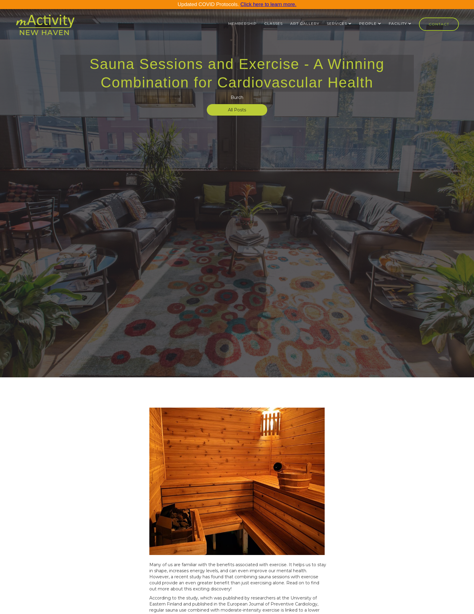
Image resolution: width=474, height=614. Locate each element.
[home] (45, 27)
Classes (273, 23)
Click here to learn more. (268, 4)
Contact (439, 24)
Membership (242, 23)
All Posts (237, 110)
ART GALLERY (304, 23)
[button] (339, 24)
